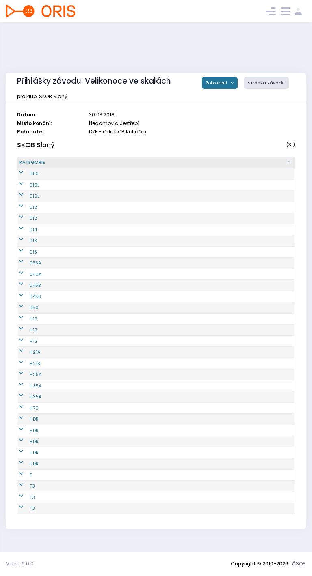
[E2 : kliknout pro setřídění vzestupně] (222, 166)
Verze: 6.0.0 (20, 563)
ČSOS (299, 563)
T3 (22, 493)
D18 (23, 247)
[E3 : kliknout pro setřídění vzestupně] (250, 166)
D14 (23, 236)
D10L (24, 180)
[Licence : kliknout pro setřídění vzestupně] (163, 166)
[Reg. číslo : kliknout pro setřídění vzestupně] (74, 166)
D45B (25, 292)
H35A (25, 381)
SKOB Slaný (36, 145)
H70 (24, 414)
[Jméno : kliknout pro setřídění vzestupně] (118, 166)
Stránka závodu (266, 83)
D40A (25, 280)
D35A (25, 270)
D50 (24, 314)
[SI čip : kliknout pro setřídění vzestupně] (279, 166)
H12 (23, 325)
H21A (25, 359)
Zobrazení (217, 83)
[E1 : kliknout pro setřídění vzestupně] (194, 166)
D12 (23, 214)
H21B (25, 370)
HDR (24, 426)
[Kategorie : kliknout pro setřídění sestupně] (37, 166)
